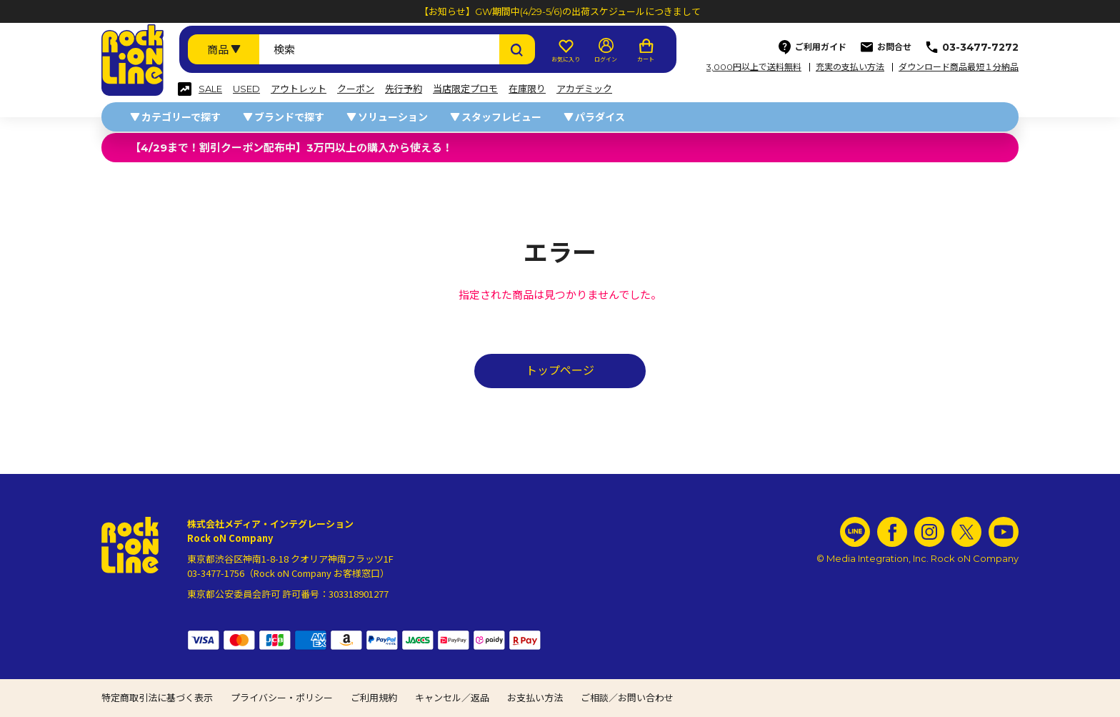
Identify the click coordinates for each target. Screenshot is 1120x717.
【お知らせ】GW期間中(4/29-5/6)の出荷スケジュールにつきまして (560, 11)
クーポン (355, 89)
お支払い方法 (535, 697)
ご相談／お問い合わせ (627, 697)
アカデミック (584, 89)
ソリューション (393, 117)
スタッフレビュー (501, 117)
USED (246, 89)
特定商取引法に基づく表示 (157, 697)
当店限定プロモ (465, 89)
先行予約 (403, 89)
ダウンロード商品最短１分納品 (959, 67)
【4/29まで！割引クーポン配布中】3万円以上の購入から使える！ (291, 147)
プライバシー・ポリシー (282, 697)
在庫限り (527, 89)
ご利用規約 (374, 697)
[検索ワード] (379, 49)
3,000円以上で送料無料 (753, 67)
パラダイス (600, 117)
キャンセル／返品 (452, 697)
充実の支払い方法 (850, 67)
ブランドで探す (289, 117)
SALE (210, 89)
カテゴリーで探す (181, 117)
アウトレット (298, 89)
